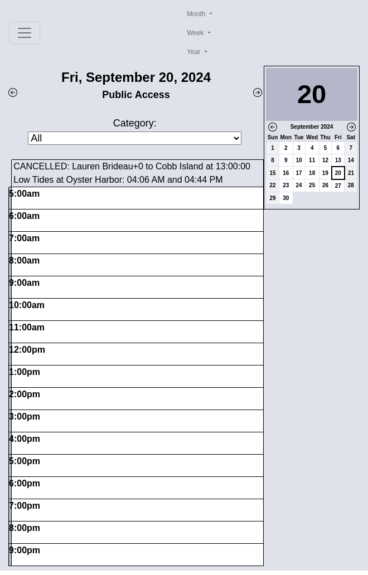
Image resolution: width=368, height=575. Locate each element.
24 (299, 185)
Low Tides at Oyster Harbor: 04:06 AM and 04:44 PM (117, 179)
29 (273, 198)
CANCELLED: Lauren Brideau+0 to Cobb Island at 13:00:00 (131, 166)
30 (286, 198)
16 (286, 173)
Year (194, 52)
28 (351, 185)
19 (325, 173)
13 (338, 160)
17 (299, 173)
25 (312, 185)
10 (299, 160)
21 (351, 173)
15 (273, 173)
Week (196, 33)
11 (312, 160)
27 (338, 186)
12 (325, 160)
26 (325, 185)
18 (312, 173)
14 (351, 160)
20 (338, 173)
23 (286, 185)
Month (197, 14)
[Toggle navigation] (24, 33)
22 (273, 185)
